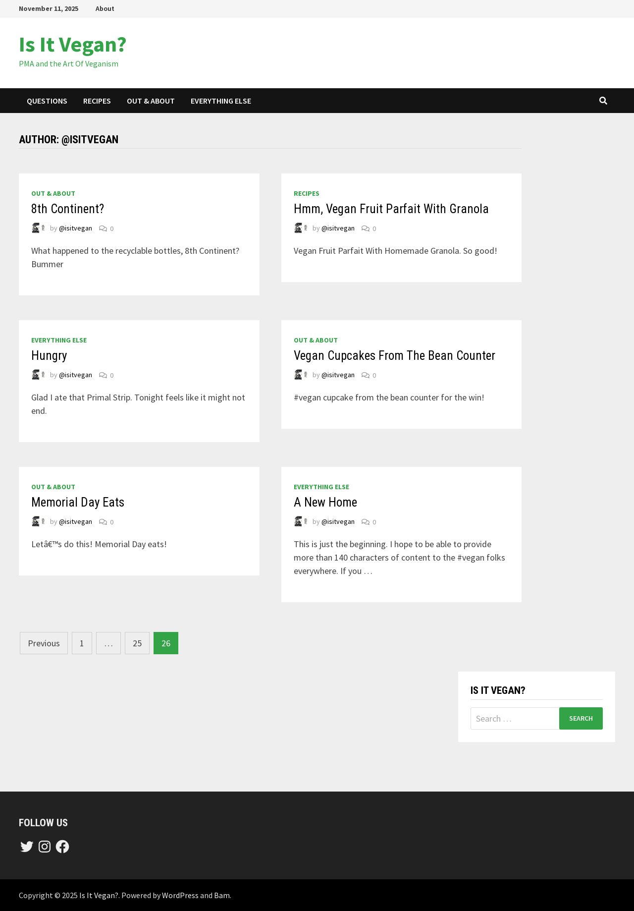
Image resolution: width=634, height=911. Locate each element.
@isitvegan (75, 228)
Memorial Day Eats (77, 502)
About (105, 8)
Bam (222, 895)
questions (47, 101)
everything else (221, 101)
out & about (151, 101)
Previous (44, 643)
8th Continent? (67, 209)
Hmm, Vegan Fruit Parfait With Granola (391, 209)
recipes (97, 101)
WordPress (180, 895)
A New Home (325, 502)
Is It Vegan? (73, 43)
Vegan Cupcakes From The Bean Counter (394, 355)
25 (137, 643)
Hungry (49, 355)
